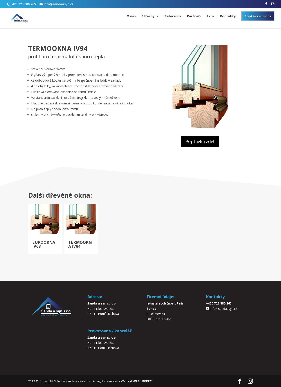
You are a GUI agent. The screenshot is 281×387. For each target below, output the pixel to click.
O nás (131, 16)
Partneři (194, 16)
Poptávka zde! (200, 141)
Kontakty (228, 16)
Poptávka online (258, 16)
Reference (173, 16)
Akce (210, 16)
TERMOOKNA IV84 (80, 244)
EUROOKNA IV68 (43, 244)
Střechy (148, 16)
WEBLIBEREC (142, 381)
